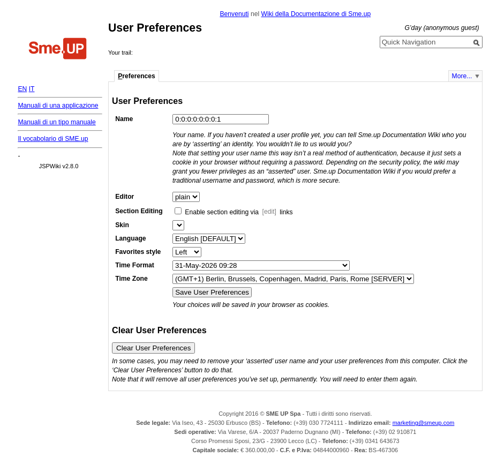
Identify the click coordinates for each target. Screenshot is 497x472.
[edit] (269, 212)
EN (22, 89)
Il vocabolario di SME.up (53, 139)
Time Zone (131, 278)
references (136, 76)
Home (57, 49)
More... (462, 76)
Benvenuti (234, 14)
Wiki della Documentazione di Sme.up (316, 14)
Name (124, 119)
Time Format (134, 265)
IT (32, 89)
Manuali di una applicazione (58, 105)
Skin (122, 225)
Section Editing (138, 211)
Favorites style (138, 252)
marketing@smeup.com (424, 422)
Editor (124, 196)
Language (130, 238)
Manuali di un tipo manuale (56, 122)
